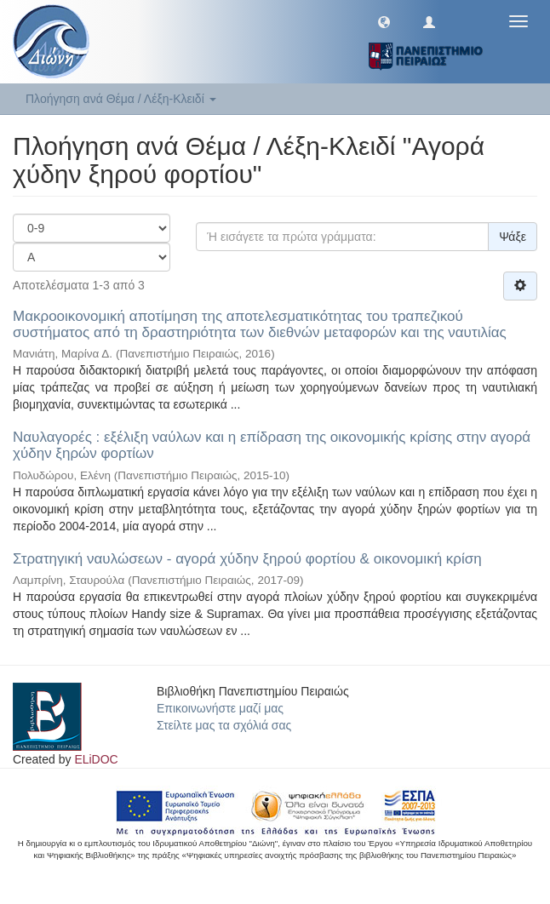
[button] (384, 21)
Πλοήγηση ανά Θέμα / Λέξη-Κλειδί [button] (121, 99)
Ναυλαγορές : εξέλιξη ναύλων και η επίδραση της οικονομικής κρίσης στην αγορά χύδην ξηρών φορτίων (271, 445)
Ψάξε (512, 236)
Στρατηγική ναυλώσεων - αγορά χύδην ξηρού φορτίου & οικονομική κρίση (247, 559)
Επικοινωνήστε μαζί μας (220, 708)
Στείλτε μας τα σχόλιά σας (224, 725)
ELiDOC (95, 759)
